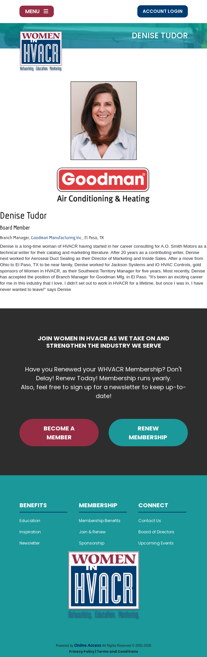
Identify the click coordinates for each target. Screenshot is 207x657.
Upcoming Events (156, 543)
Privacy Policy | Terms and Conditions (103, 651)
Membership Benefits (100, 520)
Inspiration (30, 532)
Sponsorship (91, 543)
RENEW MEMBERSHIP (148, 432)
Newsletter (29, 543)
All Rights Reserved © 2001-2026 (126, 645)
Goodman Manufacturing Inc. (57, 237)
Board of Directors (156, 532)
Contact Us (149, 520)
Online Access (87, 645)
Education (29, 520)
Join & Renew (92, 532)
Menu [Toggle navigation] (36, 11)
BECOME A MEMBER (59, 432)
